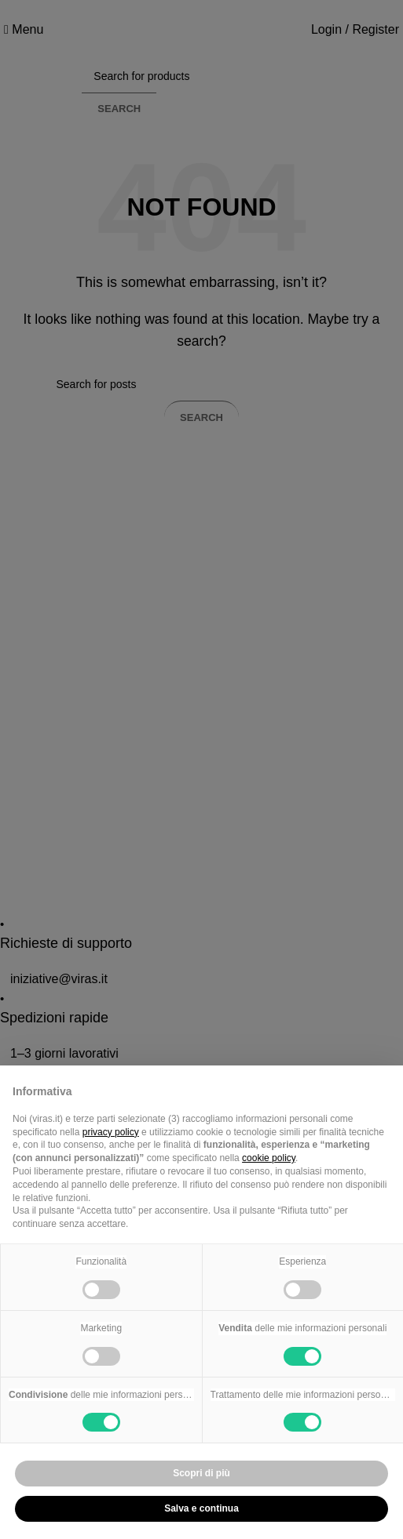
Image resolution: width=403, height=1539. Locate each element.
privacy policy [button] (110, 1132)
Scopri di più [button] (201, 1473)
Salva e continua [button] (201, 1508)
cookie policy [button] (268, 1157)
